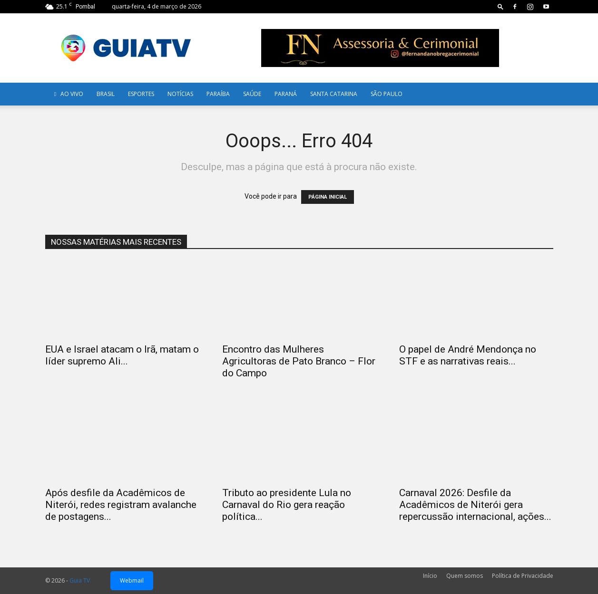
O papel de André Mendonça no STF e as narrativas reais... (467, 355)
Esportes (141, 94)
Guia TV (79, 580)
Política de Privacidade (522, 576)
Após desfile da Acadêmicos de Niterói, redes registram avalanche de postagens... (120, 504)
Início (430, 576)
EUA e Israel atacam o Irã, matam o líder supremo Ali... (122, 355)
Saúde (252, 94)
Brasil (106, 94)
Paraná (285, 94)
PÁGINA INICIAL (327, 197)
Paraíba (218, 94)
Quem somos (464, 576)
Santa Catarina (333, 94)
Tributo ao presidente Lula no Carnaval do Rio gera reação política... (286, 504)
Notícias (180, 94)
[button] (500, 6)
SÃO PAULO (386, 94)
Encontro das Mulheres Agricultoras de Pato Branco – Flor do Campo (298, 361)
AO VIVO (67, 94)
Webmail (132, 580)
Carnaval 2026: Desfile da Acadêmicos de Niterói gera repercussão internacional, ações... (475, 504)
